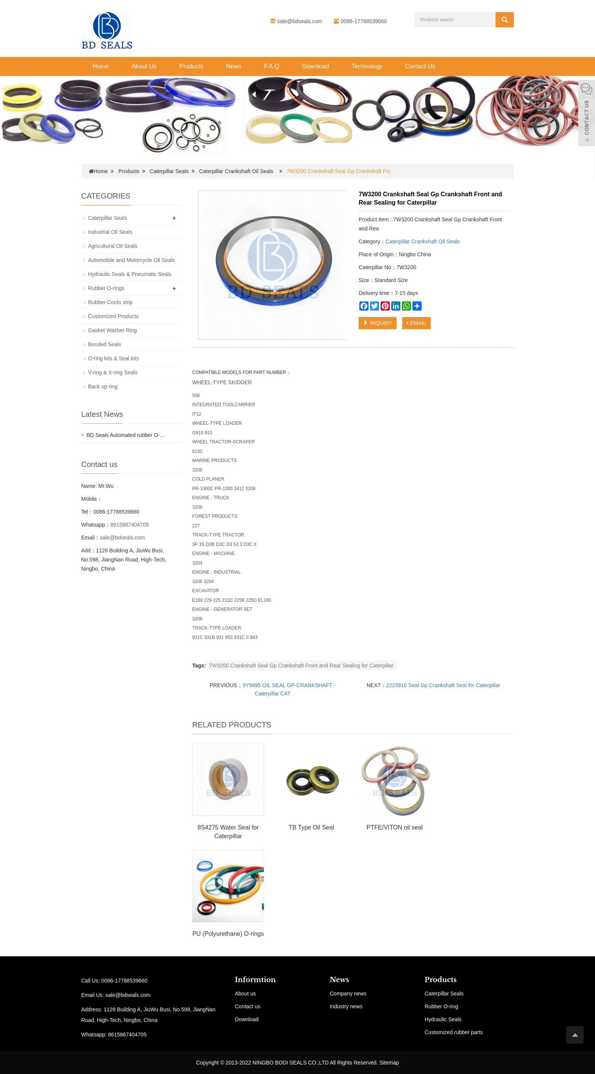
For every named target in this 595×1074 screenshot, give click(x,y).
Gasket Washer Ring (112, 330)
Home (101, 66)
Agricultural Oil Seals (112, 246)
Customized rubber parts (454, 1032)
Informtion (255, 980)
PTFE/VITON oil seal (395, 827)
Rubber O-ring (441, 1006)
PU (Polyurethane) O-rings (228, 933)
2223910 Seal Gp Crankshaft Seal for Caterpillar (443, 685)
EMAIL (416, 323)
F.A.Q (271, 66)
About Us (144, 66)
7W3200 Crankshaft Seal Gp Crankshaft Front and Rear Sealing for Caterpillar (301, 665)
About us (245, 993)
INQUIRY (377, 323)
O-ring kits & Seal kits (113, 358)
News (233, 66)
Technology (367, 66)
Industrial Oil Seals (110, 232)
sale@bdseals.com (300, 21)
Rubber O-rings (106, 288)
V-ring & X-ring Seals (112, 372)
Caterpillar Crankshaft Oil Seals (236, 171)
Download (315, 66)
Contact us (247, 1006)
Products (191, 66)
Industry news (346, 1006)
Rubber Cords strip (110, 302)
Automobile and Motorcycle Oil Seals (131, 260)
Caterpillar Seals (169, 171)
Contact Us (420, 66)
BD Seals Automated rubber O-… (126, 435)
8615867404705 (129, 525)
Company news (348, 993)
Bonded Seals (104, 344)
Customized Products (113, 316)
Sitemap (389, 1063)
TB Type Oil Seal (311, 827)
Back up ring (103, 386)
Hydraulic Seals (443, 1019)
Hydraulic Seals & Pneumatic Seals (129, 274)
